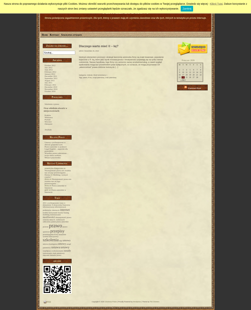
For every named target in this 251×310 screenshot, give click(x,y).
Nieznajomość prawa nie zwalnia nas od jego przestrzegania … (58, 171)
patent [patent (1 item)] (53, 222)
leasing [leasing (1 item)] (66, 213)
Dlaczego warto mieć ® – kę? (98, 46)
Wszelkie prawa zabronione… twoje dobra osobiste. (57, 154)
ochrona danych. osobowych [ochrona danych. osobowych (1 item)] (54, 220)
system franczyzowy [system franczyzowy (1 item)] (50, 236)
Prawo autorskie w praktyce (56, 147)
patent (85, 77)
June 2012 (49, 70)
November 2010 (51, 89)
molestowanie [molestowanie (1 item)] (55, 215)
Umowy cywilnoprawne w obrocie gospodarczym (55, 143)
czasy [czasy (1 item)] (61, 203)
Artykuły (48, 130)
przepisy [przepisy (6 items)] (57, 231)
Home (45, 34)
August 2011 (50, 80)
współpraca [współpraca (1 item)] (47, 251)
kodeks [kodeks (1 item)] (45, 213)
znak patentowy (111, 77)
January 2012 (50, 74)
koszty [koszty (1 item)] (60, 213)
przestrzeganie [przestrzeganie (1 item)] (48, 234)
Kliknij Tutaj (216, 3)
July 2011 (48, 83)
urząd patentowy (98, 77)
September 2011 (51, 78)
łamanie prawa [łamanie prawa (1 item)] (55, 255)
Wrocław (48, 122)
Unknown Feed (194, 88)
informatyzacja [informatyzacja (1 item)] (48, 207)
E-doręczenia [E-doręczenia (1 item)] (57, 205)
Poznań (47, 119)
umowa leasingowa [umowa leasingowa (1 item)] (50, 244)
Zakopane (48, 124)
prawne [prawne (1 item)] (45, 227)
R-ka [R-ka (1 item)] (56, 234)
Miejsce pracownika (53, 157)
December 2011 (51, 76)
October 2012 (50, 65)
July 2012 (48, 67)
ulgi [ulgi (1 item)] (60, 241)
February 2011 (50, 85)
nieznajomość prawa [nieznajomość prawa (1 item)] (63, 217)
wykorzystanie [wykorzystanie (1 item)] (57, 251)
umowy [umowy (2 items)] (62, 243)
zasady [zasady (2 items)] (67, 250)
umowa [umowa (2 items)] (66, 240)
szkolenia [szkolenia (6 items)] (51, 239)
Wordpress (137, 302)
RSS (48, 302)
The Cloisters (154, 302)
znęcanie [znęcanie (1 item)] (46, 255)
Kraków (48, 115)
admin (81, 51)
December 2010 (51, 87)
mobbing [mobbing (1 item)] (46, 215)
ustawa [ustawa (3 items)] (55, 247)
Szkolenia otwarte (71, 34)
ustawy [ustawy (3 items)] (65, 247)
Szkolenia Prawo (111, 302)
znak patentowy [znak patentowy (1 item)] (59, 253)
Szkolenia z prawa (52, 104)
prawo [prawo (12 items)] (55, 225)
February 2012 (50, 72)
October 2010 (50, 91)
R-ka (90, 77)
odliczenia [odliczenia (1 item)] (47, 222)
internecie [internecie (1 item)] (56, 210)
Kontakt (55, 34)
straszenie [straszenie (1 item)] (62, 234)
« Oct (183, 80)
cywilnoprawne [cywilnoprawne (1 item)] (53, 203)
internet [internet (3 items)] (65, 210)
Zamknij (186, 8)
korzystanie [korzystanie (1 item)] (53, 213)
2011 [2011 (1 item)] (45, 203)
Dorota (47, 175)
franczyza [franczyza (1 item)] (66, 205)
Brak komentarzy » (100, 75)
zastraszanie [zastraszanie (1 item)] (47, 253)
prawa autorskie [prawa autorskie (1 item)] (62, 222)
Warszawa (49, 117)
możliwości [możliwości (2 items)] (49, 217)
